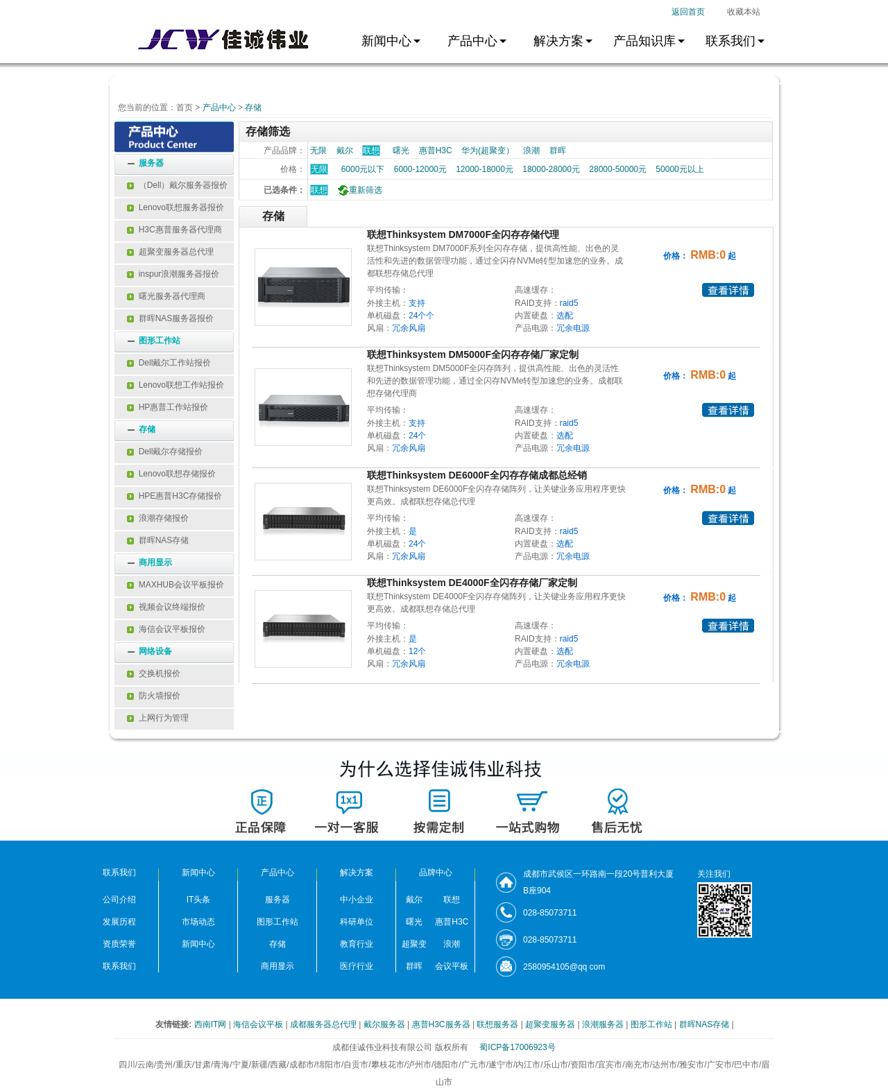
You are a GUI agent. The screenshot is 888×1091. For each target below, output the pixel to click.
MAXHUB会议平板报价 (175, 585)
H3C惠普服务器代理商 (174, 229)
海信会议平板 (259, 1024)
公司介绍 (119, 899)
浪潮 (531, 150)
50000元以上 (679, 169)
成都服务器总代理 (324, 1024)
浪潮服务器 (604, 1024)
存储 (253, 107)
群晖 (557, 150)
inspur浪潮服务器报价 (173, 274)
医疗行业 (356, 966)
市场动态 (198, 922)
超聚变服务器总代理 (170, 252)
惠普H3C (435, 150)
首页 (184, 107)
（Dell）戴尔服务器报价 (177, 185)
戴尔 (344, 150)
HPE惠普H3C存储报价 (174, 496)
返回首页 (688, 12)
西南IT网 (211, 1024)
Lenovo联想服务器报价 (175, 207)
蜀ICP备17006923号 (517, 1047)
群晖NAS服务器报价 (170, 318)
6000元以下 (363, 169)
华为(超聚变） (487, 150)
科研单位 (356, 922)
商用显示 (155, 562)
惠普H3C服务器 (442, 1024)
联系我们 (119, 966)
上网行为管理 (158, 718)
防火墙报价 (153, 696)
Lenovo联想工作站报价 (175, 385)
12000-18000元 (484, 169)
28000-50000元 (618, 169)
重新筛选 (358, 190)
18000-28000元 (551, 169)
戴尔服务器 (385, 1024)
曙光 (401, 150)
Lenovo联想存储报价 (171, 474)
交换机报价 (153, 673)
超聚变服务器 (551, 1024)
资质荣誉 (119, 944)
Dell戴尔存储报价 (165, 451)
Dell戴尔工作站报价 (169, 363)
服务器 (151, 163)
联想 (319, 190)
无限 (318, 150)
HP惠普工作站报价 (167, 407)
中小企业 (356, 899)
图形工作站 (159, 340)
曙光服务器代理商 (166, 296)
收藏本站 (743, 12)
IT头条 (199, 899)
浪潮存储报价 (158, 518)
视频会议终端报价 (166, 607)
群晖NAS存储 (158, 540)
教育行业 (356, 944)
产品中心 (219, 107)
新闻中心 (198, 944)
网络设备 (155, 651)
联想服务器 (498, 1024)
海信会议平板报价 (166, 629)
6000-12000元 (420, 169)
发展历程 (119, 922)
